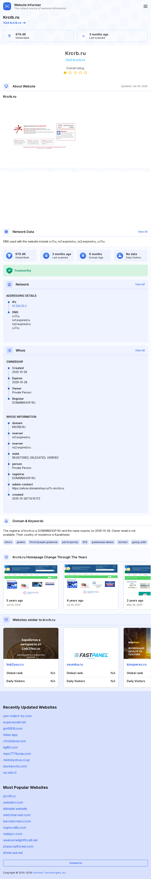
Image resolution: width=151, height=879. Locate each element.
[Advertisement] (75, 111)
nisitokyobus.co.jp (16, 760)
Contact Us (75, 863)
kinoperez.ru (136, 664)
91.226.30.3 (19, 306)
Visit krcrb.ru (14, 22)
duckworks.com (15, 766)
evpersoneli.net (14, 722)
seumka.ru (75, 664)
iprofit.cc (9, 796)
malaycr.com (12, 834)
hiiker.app (10, 735)
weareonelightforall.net (20, 840)
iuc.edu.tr (10, 772)
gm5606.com (12, 728)
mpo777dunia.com (17, 754)
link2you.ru (15, 664)
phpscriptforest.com (18, 846)
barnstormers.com (17, 821)
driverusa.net (13, 853)
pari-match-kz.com (17, 716)
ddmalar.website (15, 809)
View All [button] (142, 231)
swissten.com (13, 802)
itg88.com (10, 747)
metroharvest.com (16, 815)
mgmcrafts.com (14, 827)
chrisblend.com (14, 741)
